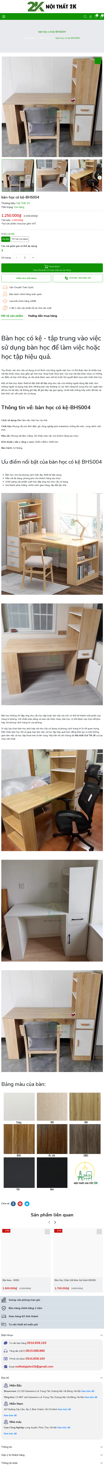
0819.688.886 (35, 1351)
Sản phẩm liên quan (52, 1215)
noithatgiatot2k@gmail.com (34, 1366)
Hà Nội (5, 239)
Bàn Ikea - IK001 (11, 1280)
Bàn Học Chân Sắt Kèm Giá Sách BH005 (75, 1280)
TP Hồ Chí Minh (20, 239)
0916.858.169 (36, 1343)
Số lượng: (6, 257)
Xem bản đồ (87, 1391)
